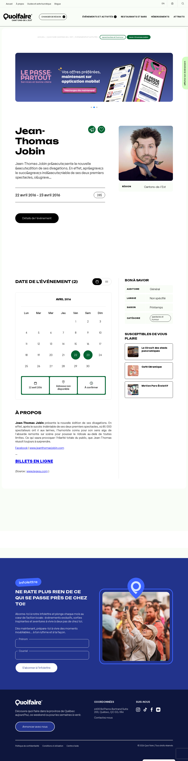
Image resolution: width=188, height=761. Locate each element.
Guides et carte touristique (39, 4)
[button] (91, 107)
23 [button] (88, 355)
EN (163, 3)
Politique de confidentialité (27, 746)
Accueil (9, 4)
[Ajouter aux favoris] (101, 129)
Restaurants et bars (134, 16)
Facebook (21, 448)
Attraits (179, 16)
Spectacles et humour (157, 318)
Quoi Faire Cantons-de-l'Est (60, 37)
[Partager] (92, 129)
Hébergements (160, 16)
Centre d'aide (73, 746)
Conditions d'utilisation (52, 746)
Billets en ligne (34, 461)
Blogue (57, 4)
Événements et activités (86, 37)
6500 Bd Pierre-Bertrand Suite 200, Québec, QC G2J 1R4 (111, 710)
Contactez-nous (103, 717)
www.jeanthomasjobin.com (47, 448)
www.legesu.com (37, 471)
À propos (20, 4)
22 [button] (75, 355)
